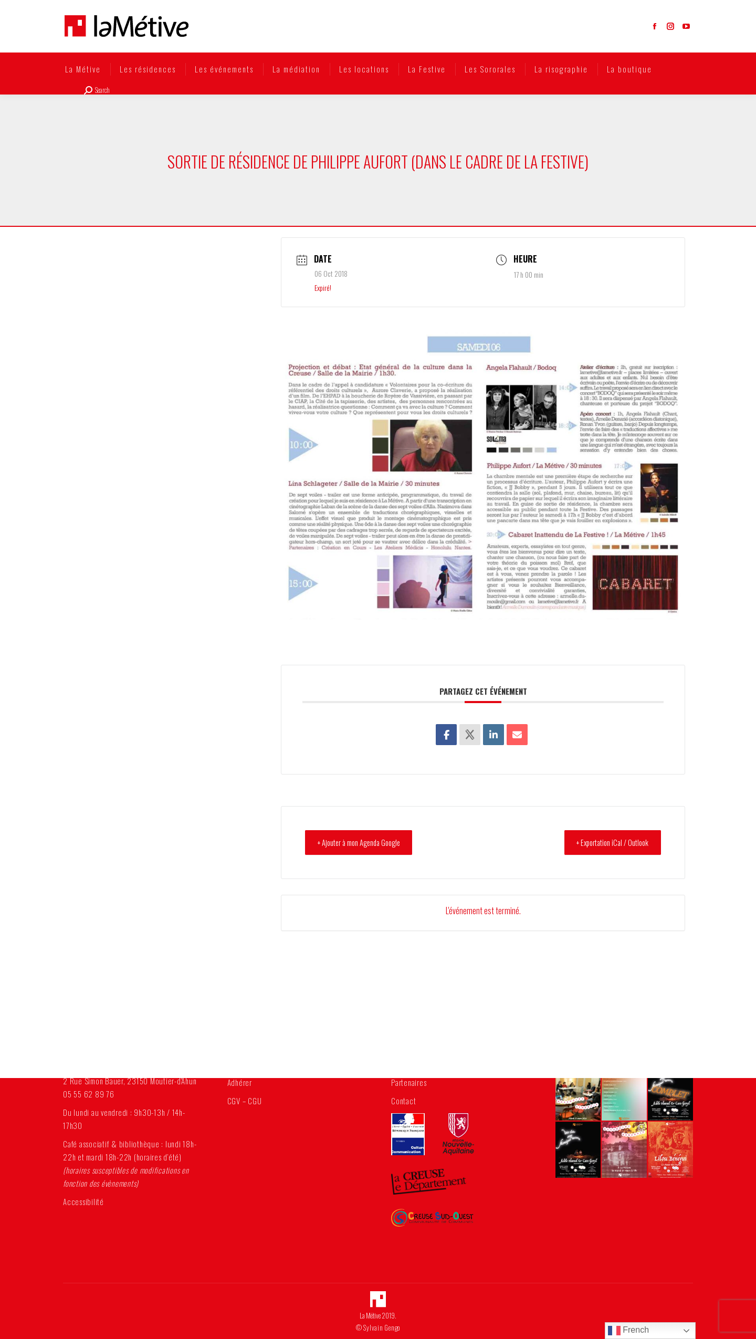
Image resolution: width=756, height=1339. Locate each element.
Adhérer (239, 1082)
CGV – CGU (244, 1100)
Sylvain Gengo (381, 1327)
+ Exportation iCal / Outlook (607, 842)
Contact (403, 1100)
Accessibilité (83, 1201)
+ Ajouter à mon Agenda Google (365, 842)
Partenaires (408, 1082)
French (628, 1330)
